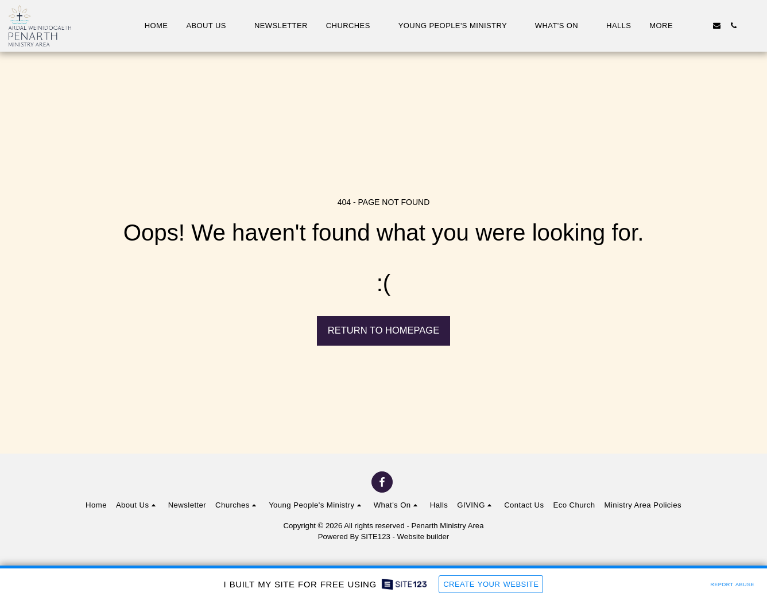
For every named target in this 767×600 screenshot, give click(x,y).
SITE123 (375, 536)
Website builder (423, 536)
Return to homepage (383, 330)
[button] (211, 25)
